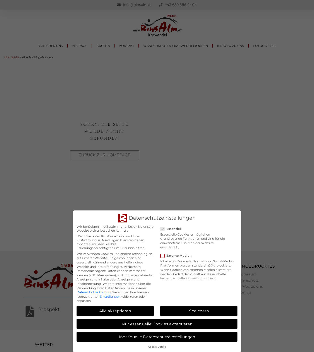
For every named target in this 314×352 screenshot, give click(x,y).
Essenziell (172, 228)
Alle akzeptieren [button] (115, 310)
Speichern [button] (199, 310)
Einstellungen (110, 296)
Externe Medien (177, 255)
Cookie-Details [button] (157, 346)
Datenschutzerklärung (94, 292)
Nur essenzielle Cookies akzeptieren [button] (157, 323)
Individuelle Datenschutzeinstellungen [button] (157, 336)
